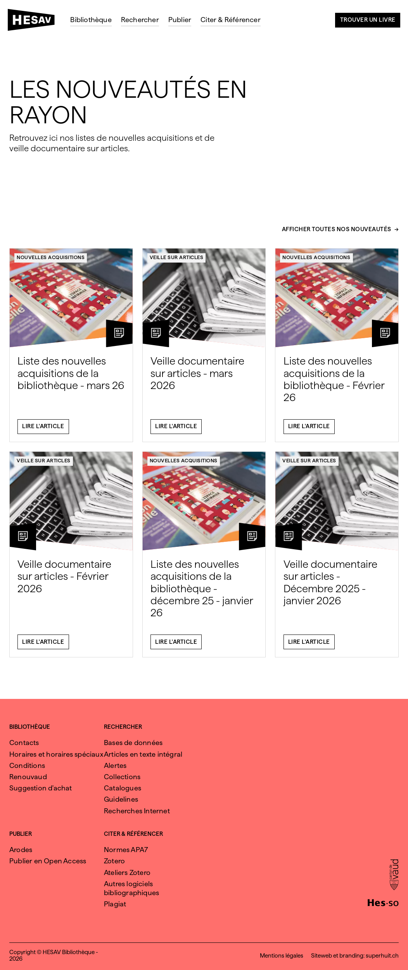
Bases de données (133, 742)
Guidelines (121, 799)
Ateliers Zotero (127, 872)
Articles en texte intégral (143, 754)
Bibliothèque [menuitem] (90, 20)
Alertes (115, 765)
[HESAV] (34, 22)
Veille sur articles (177, 261)
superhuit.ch (382, 955)
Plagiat (115, 904)
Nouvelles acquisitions (51, 261)
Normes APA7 (126, 850)
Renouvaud (28, 777)
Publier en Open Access (47, 861)
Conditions (27, 765)
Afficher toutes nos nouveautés (336, 233)
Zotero (114, 861)
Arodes (20, 850)
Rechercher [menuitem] (140, 20)
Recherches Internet (137, 811)
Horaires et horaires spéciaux (56, 754)
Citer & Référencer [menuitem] (231, 20)
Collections (122, 777)
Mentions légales (281, 955)
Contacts (24, 742)
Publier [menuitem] (179, 20)
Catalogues (122, 788)
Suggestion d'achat (40, 788)
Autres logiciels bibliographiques (131, 888)
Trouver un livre (368, 19)
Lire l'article (43, 430)
